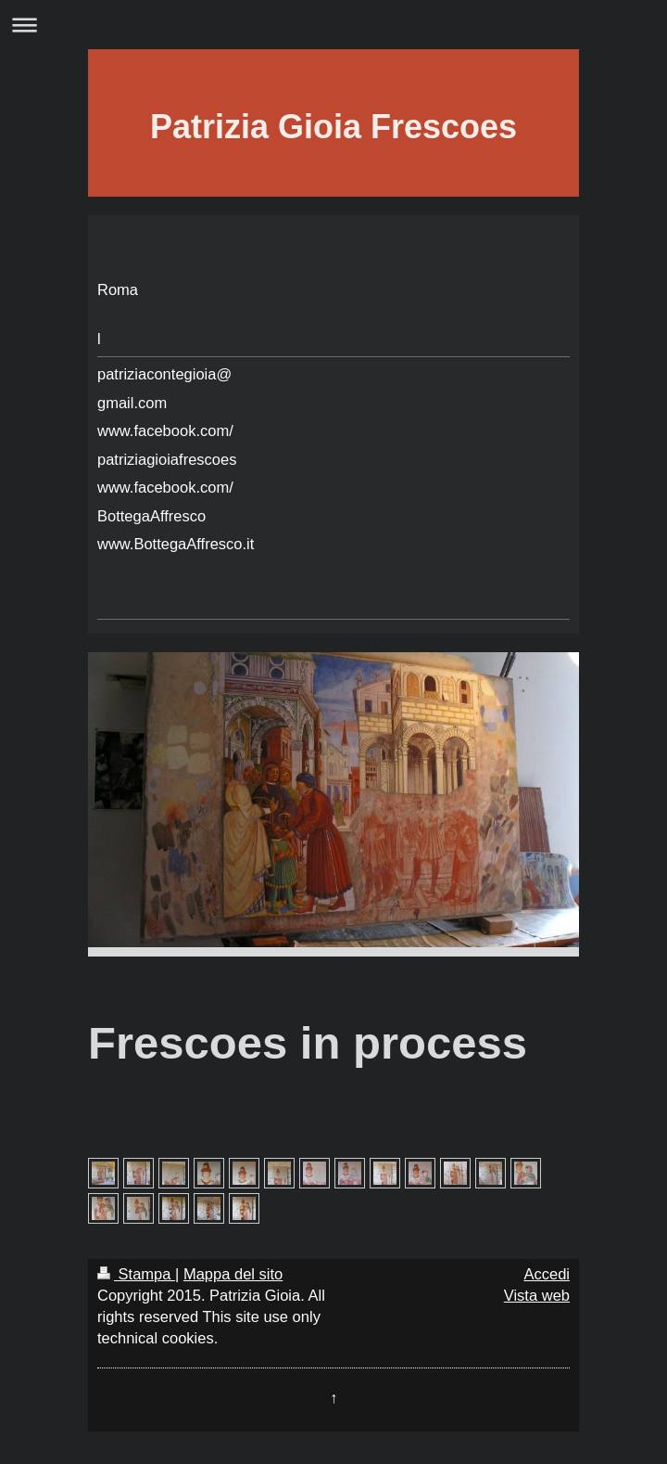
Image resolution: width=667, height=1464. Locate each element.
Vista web (537, 1295)
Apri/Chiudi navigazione (333, 25)
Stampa (136, 1273)
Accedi (546, 1273)
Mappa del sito (233, 1273)
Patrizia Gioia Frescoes (333, 127)
